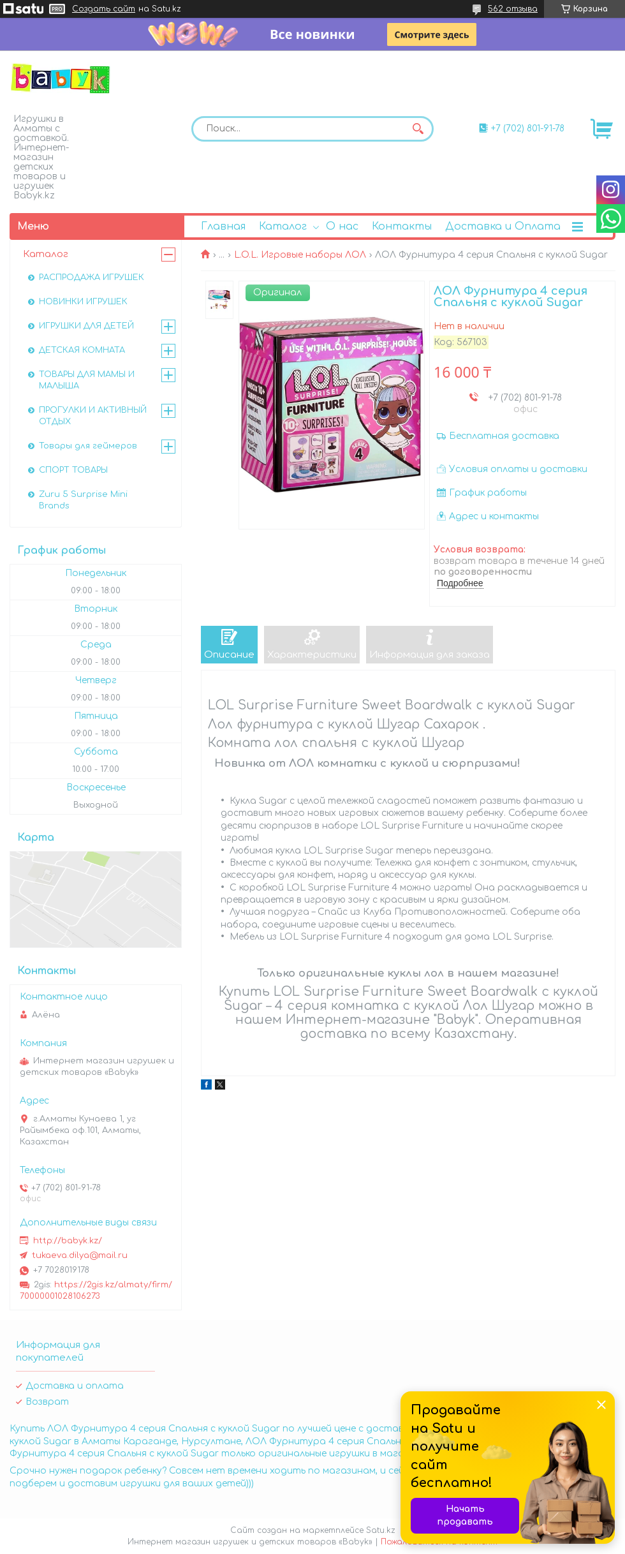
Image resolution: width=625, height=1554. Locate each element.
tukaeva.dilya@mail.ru (80, 1255)
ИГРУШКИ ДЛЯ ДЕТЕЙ (86, 326)
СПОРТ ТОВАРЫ (73, 470)
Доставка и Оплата (503, 226)
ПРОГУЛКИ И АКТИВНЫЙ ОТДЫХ (93, 416)
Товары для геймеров (88, 445)
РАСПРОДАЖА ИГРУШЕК (91, 277)
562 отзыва (513, 8)
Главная (223, 226)
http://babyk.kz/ (67, 1240)
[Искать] (417, 129)
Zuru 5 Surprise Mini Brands (83, 500)
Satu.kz (380, 1530)
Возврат (47, 1402)
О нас (342, 226)
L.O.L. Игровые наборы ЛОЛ (300, 255)
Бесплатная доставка (504, 436)
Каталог (283, 226)
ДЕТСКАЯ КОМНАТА (82, 350)
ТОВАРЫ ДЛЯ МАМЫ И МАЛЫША (87, 380)
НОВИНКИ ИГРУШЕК (83, 301)
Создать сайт (103, 8)
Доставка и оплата (75, 1386)
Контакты (402, 226)
